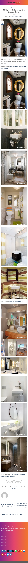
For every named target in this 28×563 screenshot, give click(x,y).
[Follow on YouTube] (2, 554)
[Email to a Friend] (15, 481)
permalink (14, 488)
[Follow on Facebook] (2, 551)
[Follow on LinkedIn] (24, 551)
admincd (21, 16)
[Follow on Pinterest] (18, 551)
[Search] (26, 2)
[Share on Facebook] (10, 481)
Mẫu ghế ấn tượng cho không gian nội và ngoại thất (20, 505)
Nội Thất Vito (14, 7)
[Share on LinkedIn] (20, 481)
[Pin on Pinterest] (18, 481)
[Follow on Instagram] (5, 551)
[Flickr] (5, 554)
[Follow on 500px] (8, 554)
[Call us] (16, 551)
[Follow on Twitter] (10, 551)
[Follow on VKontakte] (10, 554)
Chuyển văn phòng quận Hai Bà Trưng (11, 514)
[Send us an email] (13, 551)
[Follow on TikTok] (8, 551)
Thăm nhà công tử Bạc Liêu (16, 301)
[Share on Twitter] (12, 481)
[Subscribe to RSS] (21, 551)
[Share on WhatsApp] (7, 481)
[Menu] (2, 2)
